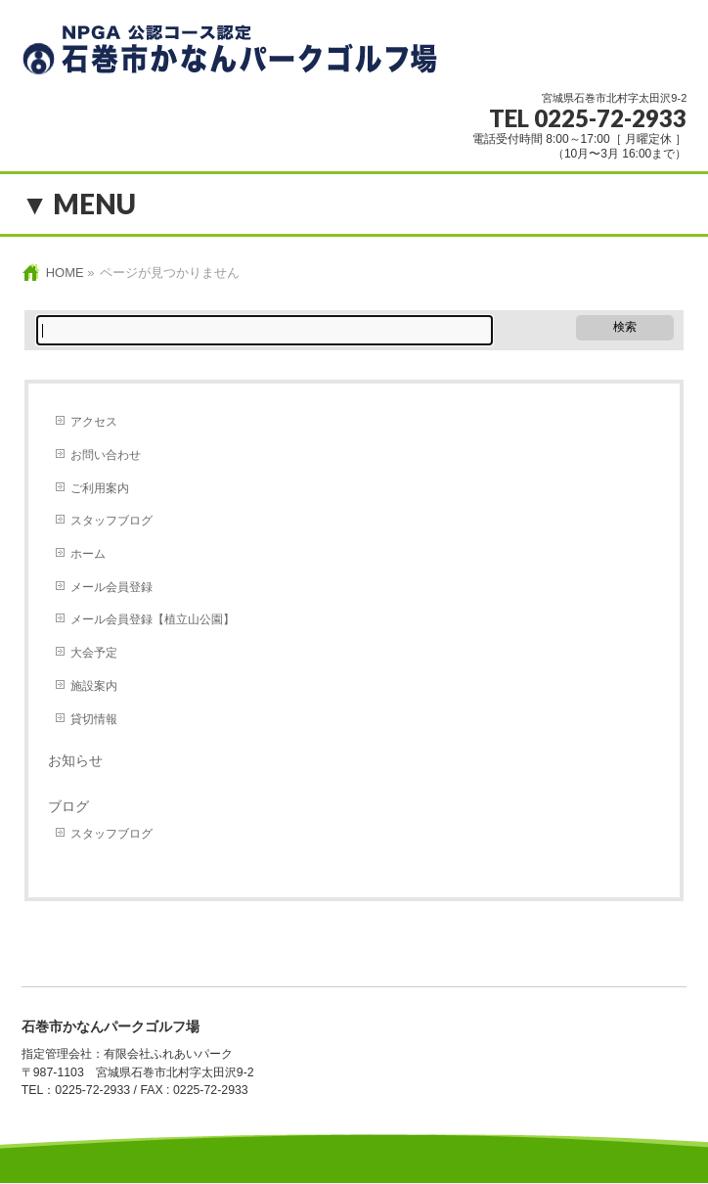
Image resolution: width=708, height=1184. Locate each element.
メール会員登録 (111, 587)
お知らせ (75, 760)
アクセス (93, 422)
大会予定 (93, 653)
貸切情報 (93, 719)
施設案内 (93, 686)
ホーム (88, 554)
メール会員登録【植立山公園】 (152, 619)
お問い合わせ (105, 455)
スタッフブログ (111, 520)
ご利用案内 (99, 488)
